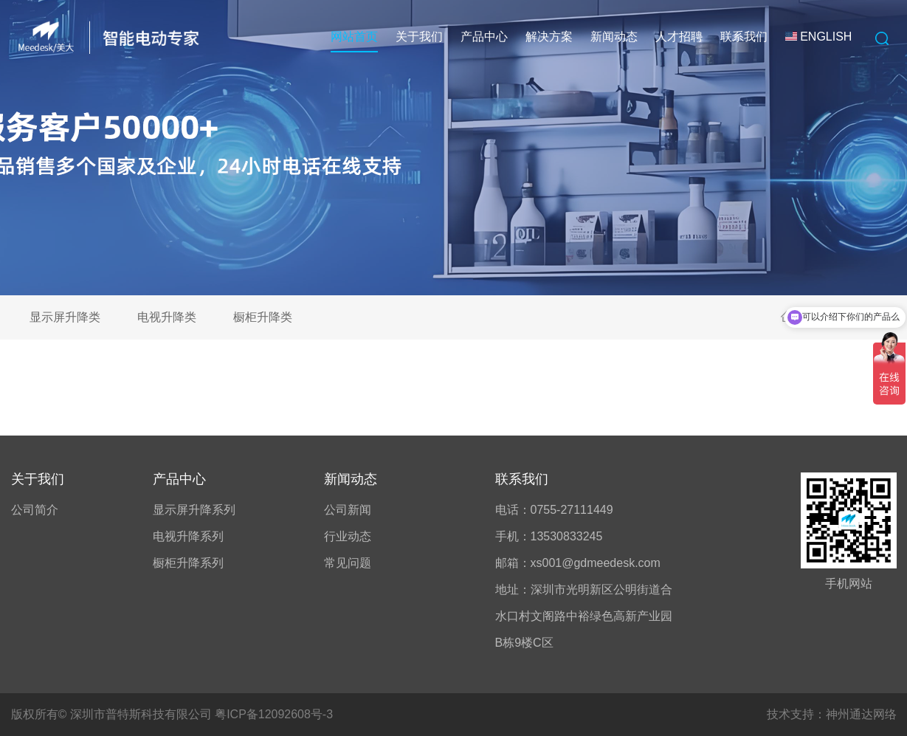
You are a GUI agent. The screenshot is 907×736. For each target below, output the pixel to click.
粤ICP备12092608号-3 (274, 714)
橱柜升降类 (262, 317)
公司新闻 (347, 509)
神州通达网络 (861, 714)
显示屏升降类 (65, 317)
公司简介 (34, 509)
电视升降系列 (188, 536)
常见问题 (347, 563)
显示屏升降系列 (194, 509)
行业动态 (347, 536)
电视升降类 (166, 317)
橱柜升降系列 (188, 563)
